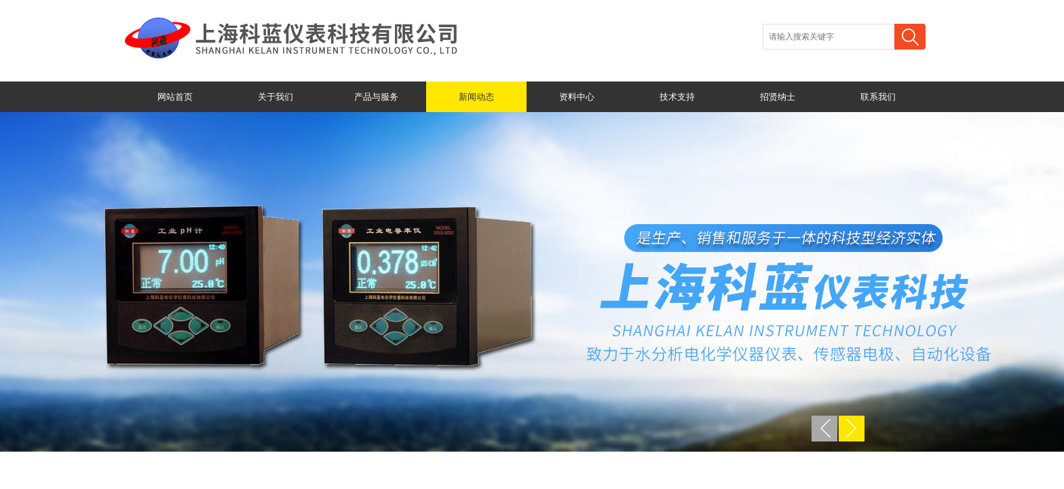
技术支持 (677, 97)
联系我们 (878, 97)
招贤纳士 (777, 97)
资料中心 (576, 97)
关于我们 (275, 97)
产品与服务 (376, 97)
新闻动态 (476, 97)
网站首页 (175, 97)
